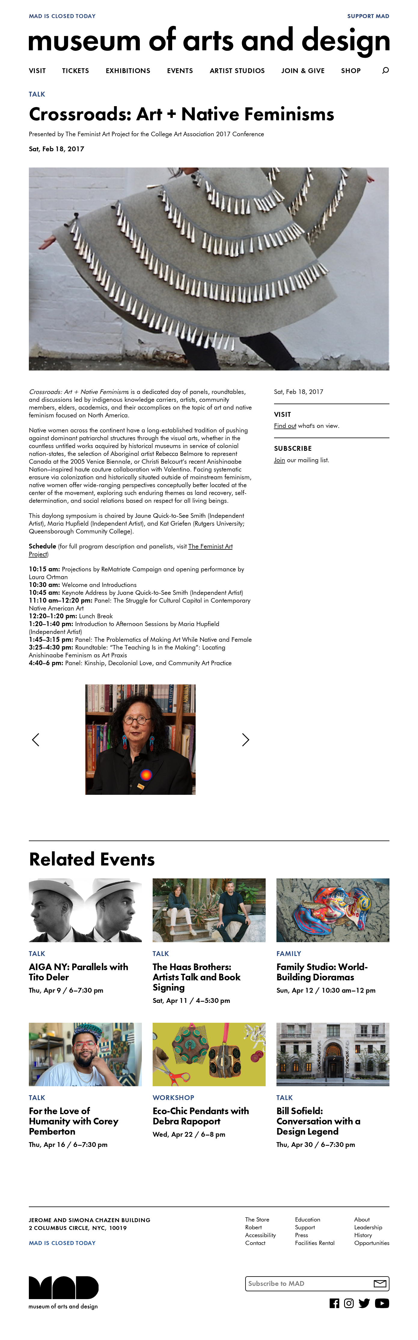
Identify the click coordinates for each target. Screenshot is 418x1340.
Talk (37, 94)
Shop (351, 71)
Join (279, 460)
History (363, 1235)
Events (180, 71)
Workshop (173, 1098)
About (362, 1220)
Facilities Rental (315, 1243)
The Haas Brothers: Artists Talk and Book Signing (197, 978)
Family (289, 954)
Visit (37, 71)
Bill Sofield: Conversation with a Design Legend (318, 1122)
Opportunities (371, 1243)
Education (307, 1220)
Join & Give (303, 71)
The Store (257, 1220)
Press (301, 1235)
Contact (255, 1243)
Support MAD (368, 17)
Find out (285, 426)
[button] (36, 739)
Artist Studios (237, 71)
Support (305, 1228)
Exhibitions (128, 71)
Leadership (368, 1228)
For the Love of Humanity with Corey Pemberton (74, 1122)
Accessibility (260, 1235)
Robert (253, 1228)
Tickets (75, 71)
